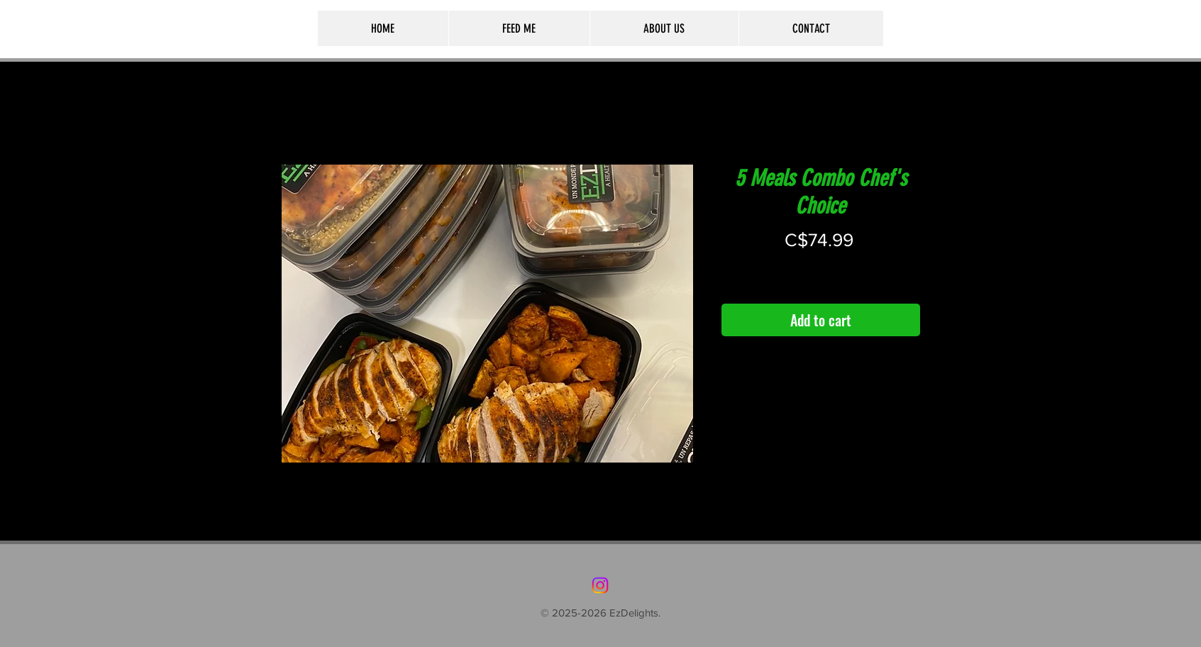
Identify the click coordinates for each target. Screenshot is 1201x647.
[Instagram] (600, 585)
